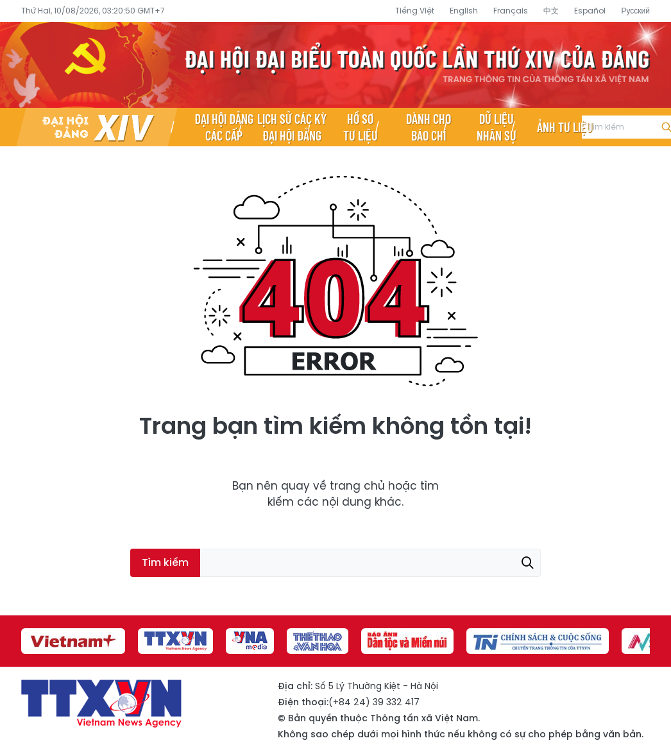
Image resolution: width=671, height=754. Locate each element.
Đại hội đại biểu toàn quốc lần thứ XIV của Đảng (335, 65)
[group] (73, 641)
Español (590, 10)
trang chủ (357, 485)
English (464, 10)
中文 (551, 10)
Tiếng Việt (414, 10)
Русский (635, 10)
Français (510, 10)
